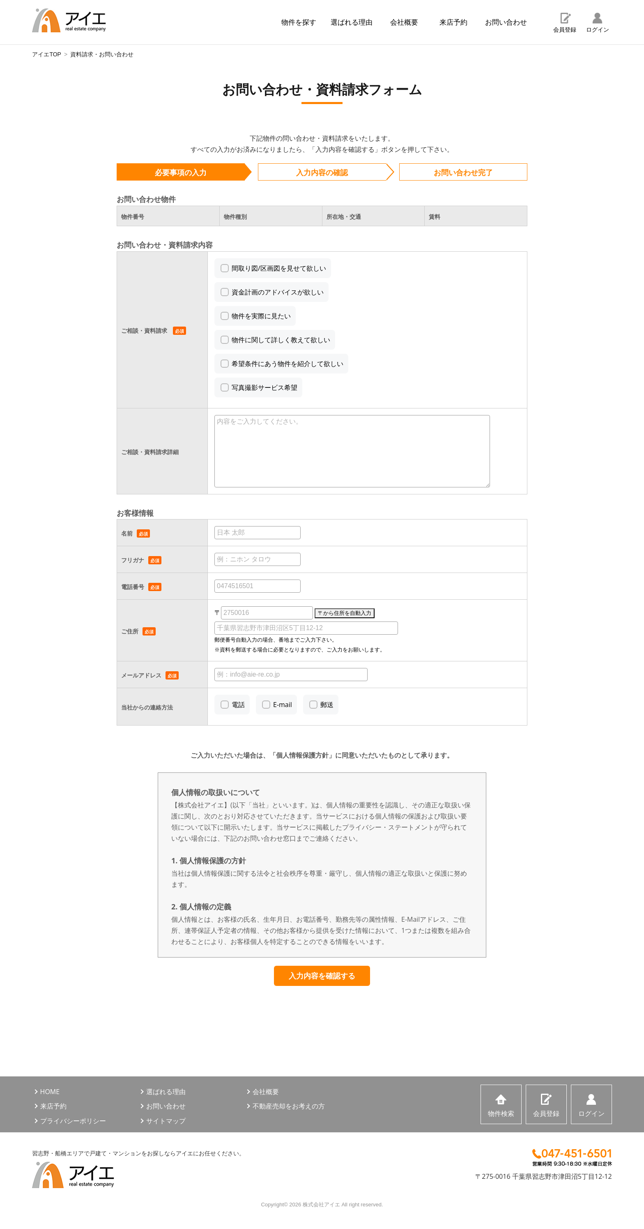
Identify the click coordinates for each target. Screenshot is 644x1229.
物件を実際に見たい (261, 315)
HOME (50, 1091)
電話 (238, 704)
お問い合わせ (506, 22)
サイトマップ (166, 1120)
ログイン (597, 29)
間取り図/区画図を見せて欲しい (279, 268)
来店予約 (453, 22)
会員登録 (564, 29)
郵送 (327, 704)
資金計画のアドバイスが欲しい (278, 292)
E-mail (282, 704)
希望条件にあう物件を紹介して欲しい (287, 363)
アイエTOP (46, 54)
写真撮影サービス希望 (264, 387)
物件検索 (501, 1113)
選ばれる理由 (352, 22)
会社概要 (404, 22)
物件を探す (298, 22)
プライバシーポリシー (73, 1120)
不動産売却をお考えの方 (289, 1106)
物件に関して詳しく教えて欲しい (281, 339)
